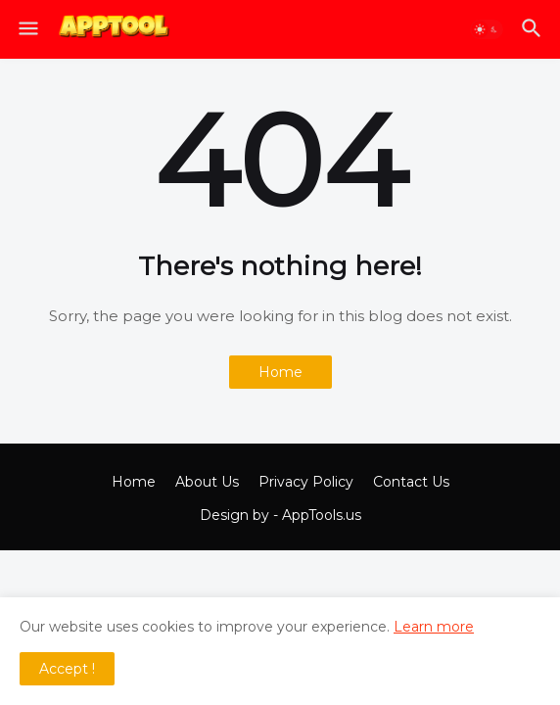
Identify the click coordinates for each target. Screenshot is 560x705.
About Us (207, 482)
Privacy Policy (305, 482)
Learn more (434, 626)
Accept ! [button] (67, 669)
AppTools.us (321, 515)
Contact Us (411, 482)
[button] (27, 29)
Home (280, 372)
